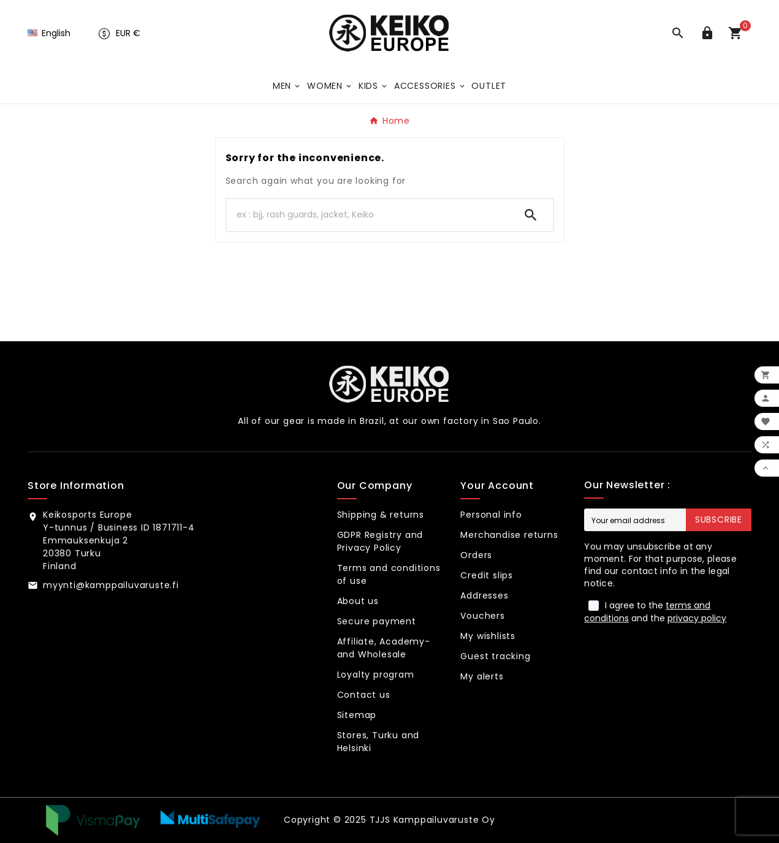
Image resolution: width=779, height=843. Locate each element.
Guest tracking (495, 656)
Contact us (363, 695)
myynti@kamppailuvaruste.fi (111, 585)
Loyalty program (375, 674)
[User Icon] (710, 33)
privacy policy (696, 618)
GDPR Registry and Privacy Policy (380, 541)
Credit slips (486, 575)
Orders (476, 555)
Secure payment (376, 621)
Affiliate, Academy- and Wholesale (383, 647)
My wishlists (487, 636)
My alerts (481, 676)
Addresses (484, 595)
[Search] (368, 215)
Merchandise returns (509, 535)
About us (358, 601)
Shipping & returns (380, 514)
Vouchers (482, 616)
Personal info (491, 514)
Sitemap (357, 715)
